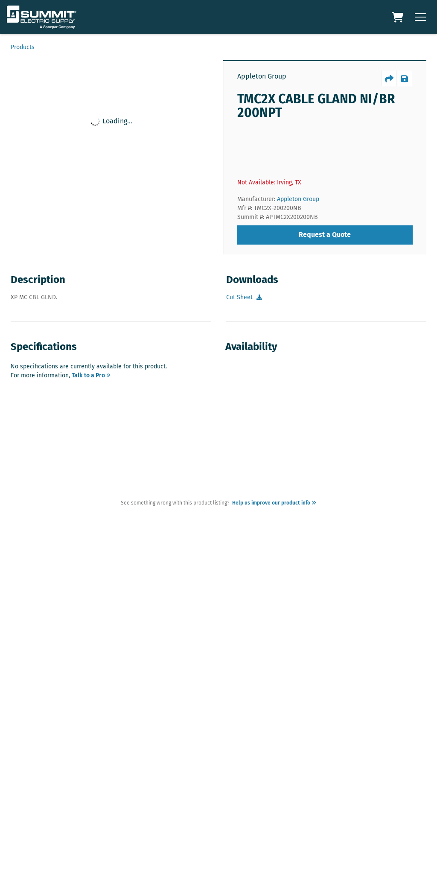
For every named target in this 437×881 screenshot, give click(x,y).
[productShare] (389, 78)
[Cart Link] (398, 17)
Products (23, 47)
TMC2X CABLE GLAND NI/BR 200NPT (316, 106)
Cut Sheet (239, 297)
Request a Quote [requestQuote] (325, 234)
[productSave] (404, 78)
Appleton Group (261, 76)
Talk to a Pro (91, 375)
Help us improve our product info (273, 503)
